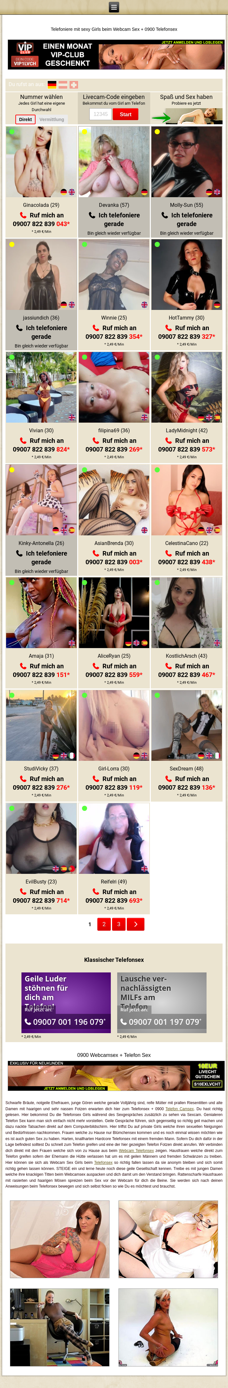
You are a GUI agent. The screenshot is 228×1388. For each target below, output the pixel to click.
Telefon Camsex (180, 1109)
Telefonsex (103, 1162)
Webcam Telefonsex (136, 1150)
